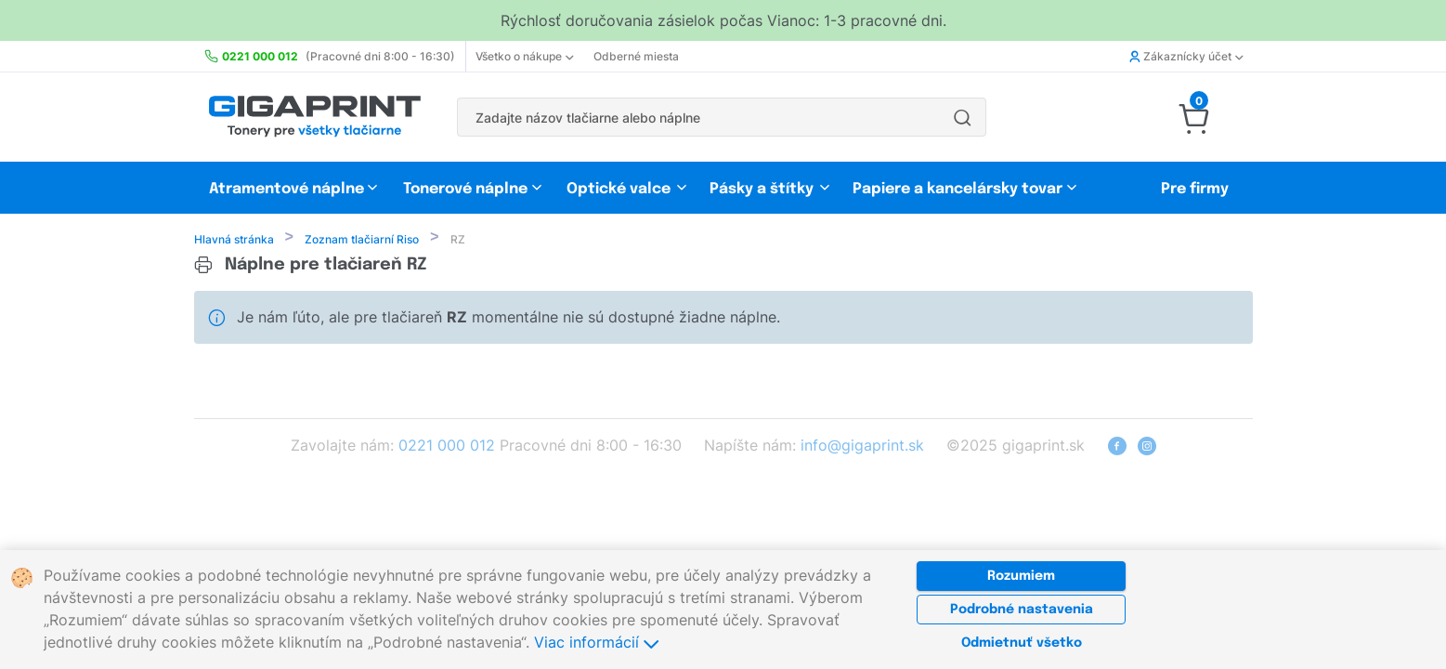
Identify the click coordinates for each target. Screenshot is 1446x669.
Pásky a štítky (762, 189)
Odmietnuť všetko (1021, 642)
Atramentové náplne (286, 189)
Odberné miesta (636, 56)
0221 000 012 (446, 447)
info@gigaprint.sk (862, 447)
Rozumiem (1021, 576)
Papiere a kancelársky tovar (959, 189)
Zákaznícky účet (1186, 56)
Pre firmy (1195, 189)
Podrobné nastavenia (1021, 609)
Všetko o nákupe (524, 56)
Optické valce (619, 189)
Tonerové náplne (465, 189)
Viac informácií (596, 642)
